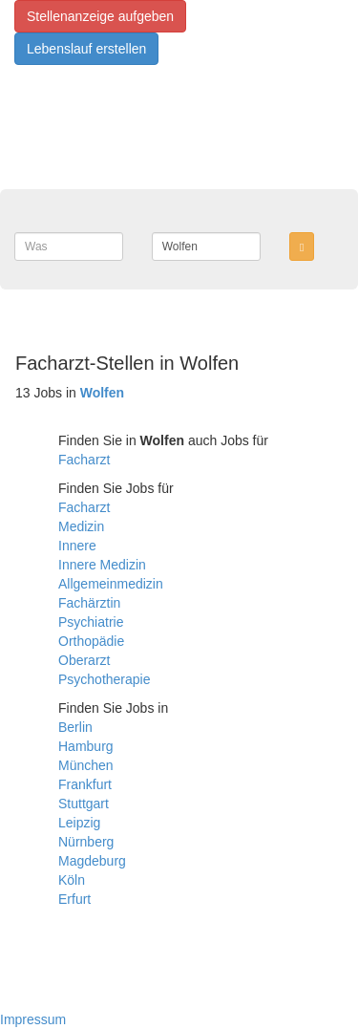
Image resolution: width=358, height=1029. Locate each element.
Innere (77, 545)
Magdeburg (92, 860)
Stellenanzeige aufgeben (100, 16)
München (86, 765)
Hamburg (86, 746)
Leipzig (79, 822)
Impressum (33, 1019)
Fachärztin (89, 603)
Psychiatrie (90, 622)
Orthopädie (91, 641)
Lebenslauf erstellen (86, 48)
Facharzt (84, 459)
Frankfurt (85, 784)
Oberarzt (84, 660)
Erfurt (74, 899)
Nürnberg (86, 841)
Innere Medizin (102, 564)
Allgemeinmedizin (110, 583)
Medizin (81, 526)
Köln (71, 880)
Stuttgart (83, 803)
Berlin (75, 727)
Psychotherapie (104, 679)
